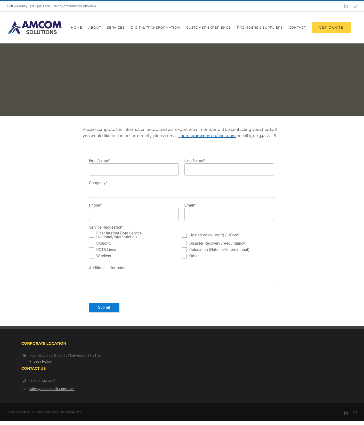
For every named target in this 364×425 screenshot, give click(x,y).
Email (190, 205)
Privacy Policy (40, 361)
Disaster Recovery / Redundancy (217, 243)
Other (194, 256)
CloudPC (103, 243)
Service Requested (106, 227)
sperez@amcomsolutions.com (207, 135)
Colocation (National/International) (219, 250)
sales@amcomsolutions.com (75, 6)
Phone (95, 205)
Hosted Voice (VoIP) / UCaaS (214, 235)
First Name (99, 160)
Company (98, 183)
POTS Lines (106, 250)
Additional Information (108, 268)
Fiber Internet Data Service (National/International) (119, 235)
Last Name (194, 160)
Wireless (103, 256)
